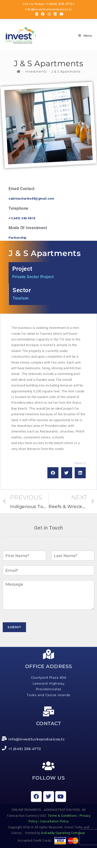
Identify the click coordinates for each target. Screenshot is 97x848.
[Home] (19, 71)
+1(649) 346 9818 (22, 218)
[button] (52, 472)
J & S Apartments (66, 71)
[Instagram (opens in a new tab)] (49, 14)
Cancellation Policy (54, 821)
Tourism (21, 298)
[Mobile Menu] (85, 35)
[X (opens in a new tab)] (37, 14)
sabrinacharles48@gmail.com (31, 198)
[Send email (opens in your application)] (60, 14)
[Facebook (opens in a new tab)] (43, 14)
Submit (14, 627)
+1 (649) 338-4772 (59, 4)
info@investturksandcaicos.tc (48, 9)
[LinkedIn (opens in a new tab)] (55, 14)
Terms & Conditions (62, 815)
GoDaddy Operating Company (63, 833)
